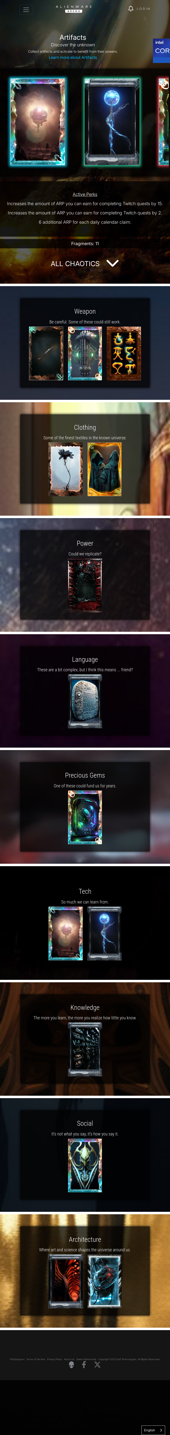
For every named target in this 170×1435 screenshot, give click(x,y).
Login (144, 8)
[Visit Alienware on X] (97, 1419)
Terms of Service (35, 1414)
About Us (69, 1414)
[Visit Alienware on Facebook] (84, 1419)
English (149, 1430)
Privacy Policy (54, 1414)
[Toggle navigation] (26, 10)
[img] (122, 9)
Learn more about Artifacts (73, 57)
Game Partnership (86, 1414)
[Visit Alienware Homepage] (71, 1419)
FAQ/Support (17, 1414)
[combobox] (153, 1430)
